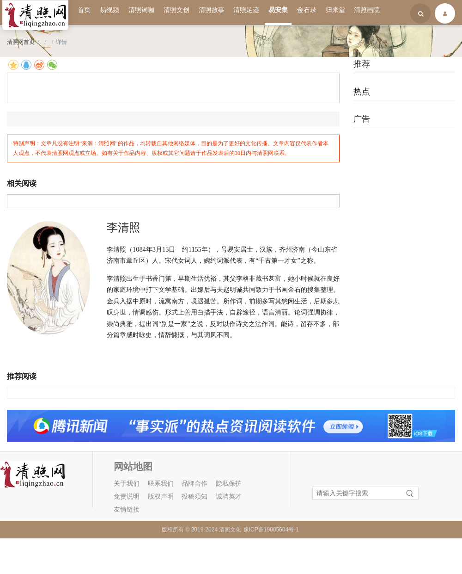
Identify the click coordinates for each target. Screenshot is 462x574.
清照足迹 (246, 9)
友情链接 (127, 509)
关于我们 (127, 483)
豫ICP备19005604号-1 (271, 529)
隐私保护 (229, 483)
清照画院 (367, 9)
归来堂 (335, 9)
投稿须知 (194, 496)
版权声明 (161, 496)
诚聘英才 (229, 496)
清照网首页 (21, 42)
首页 (84, 9)
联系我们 (161, 483)
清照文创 (176, 9)
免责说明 (127, 496)
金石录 (306, 9)
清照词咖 (141, 9)
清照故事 (212, 9)
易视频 (109, 9)
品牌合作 (194, 483)
